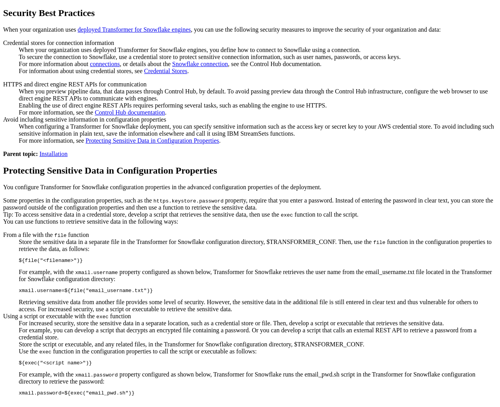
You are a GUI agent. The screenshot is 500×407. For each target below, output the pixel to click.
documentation (130, 112)
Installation (53, 154)
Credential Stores (166, 71)
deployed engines (134, 29)
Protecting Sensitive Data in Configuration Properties (152, 140)
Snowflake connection (200, 64)
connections (105, 64)
